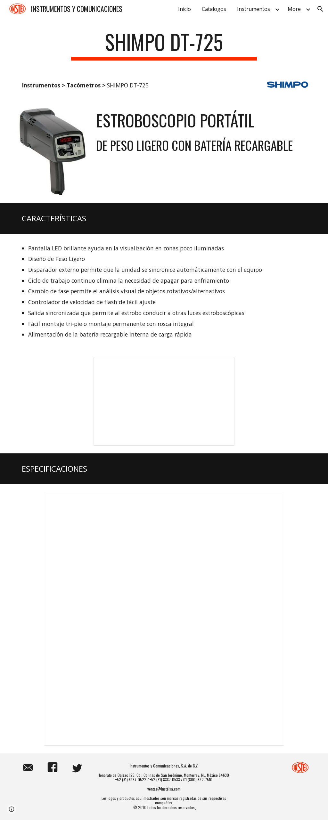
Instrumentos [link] (253, 8)
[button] (320, 9)
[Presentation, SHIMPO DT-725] (164, 401)
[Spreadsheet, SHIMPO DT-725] (164, 619)
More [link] (294, 8)
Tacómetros (84, 85)
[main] (164, 45)
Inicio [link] (184, 8)
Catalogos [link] (214, 8)
